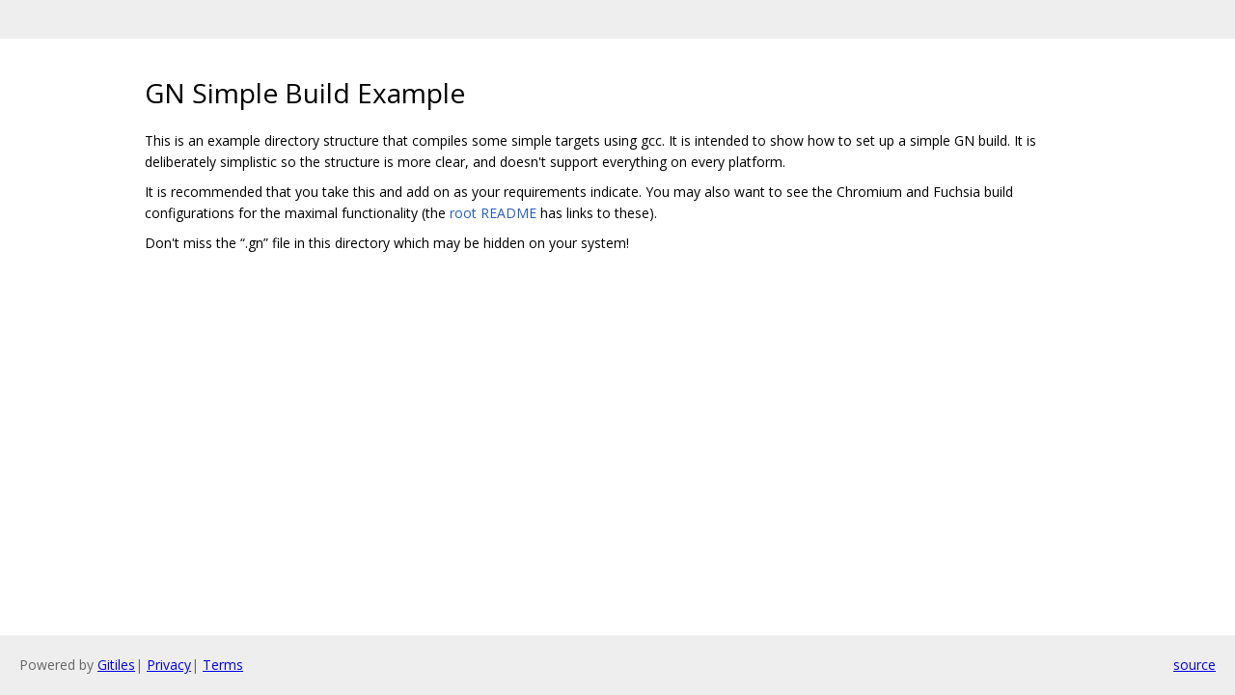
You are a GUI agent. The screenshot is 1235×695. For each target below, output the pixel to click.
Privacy (169, 664)
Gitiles (116, 664)
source (1194, 664)
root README (493, 213)
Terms (223, 664)
